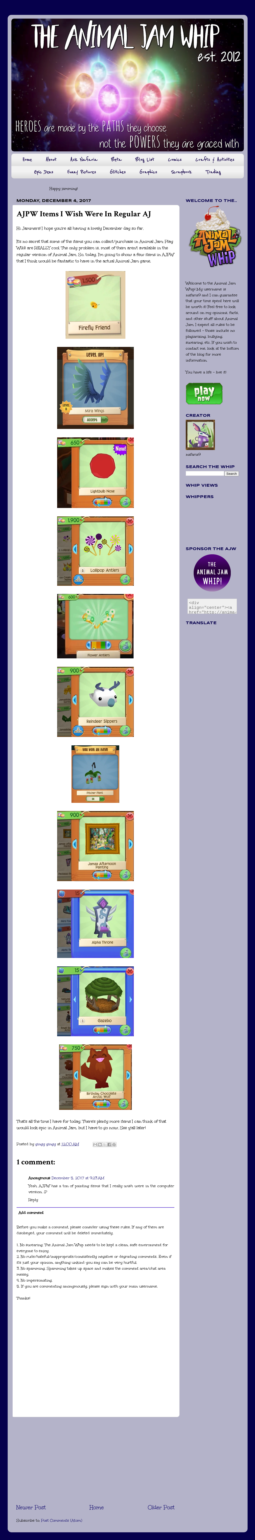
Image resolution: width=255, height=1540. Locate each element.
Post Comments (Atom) (61, 1520)
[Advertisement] (95, 1460)
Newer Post (31, 1507)
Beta (116, 160)
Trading (213, 172)
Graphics (148, 172)
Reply (33, 1199)
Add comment (31, 1212)
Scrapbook (181, 172)
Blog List (144, 160)
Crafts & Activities (214, 160)
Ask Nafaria (83, 160)
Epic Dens (43, 172)
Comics (175, 160)
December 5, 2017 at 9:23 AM (78, 1178)
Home (27, 160)
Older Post (161, 1507)
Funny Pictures (81, 172)
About (51, 160)
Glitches (118, 172)
